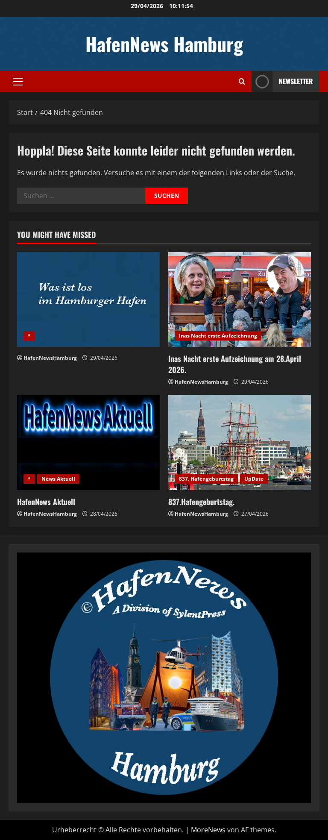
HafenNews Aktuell (46, 501)
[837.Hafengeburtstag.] (239, 442)
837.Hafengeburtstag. (201, 501)
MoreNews (208, 829)
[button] (18, 82)
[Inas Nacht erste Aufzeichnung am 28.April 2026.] (239, 299)
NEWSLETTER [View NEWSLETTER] (282, 81)
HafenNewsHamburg (50, 357)
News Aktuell (58, 478)
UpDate (254, 478)
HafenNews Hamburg (164, 44)
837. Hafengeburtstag (206, 478)
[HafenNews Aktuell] (88, 442)
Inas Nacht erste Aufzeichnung (218, 335)
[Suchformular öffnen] (242, 81)
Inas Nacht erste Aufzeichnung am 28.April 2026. (234, 364)
